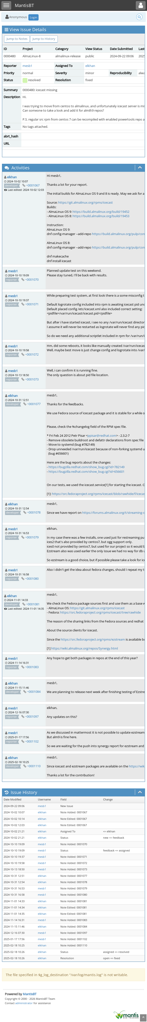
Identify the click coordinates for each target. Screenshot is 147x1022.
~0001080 (32, 578)
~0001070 (32, 279)
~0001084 (34, 691)
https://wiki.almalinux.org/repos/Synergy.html (84, 648)
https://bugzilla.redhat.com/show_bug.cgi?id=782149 (86, 467)
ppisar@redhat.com (102, 435)
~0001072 (32, 354)
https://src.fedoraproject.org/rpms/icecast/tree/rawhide (100, 612)
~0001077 (34, 404)
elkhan (90, 66)
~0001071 (32, 304)
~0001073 (32, 379)
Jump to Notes (17, 38)
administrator (24, 1003)
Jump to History (44, 38)
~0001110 (34, 766)
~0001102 (32, 741)
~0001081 (33, 604)
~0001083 (32, 667)
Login (33, 17)
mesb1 (27, 66)
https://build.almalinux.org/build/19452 (101, 211)
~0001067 (33, 185)
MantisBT (29, 994)
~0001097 (32, 716)
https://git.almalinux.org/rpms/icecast (85, 202)
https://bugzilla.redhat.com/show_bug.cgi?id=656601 (86, 471)
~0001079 (32, 537)
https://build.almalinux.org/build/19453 (101, 216)
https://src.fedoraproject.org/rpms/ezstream (93, 639)
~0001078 (34, 512)
